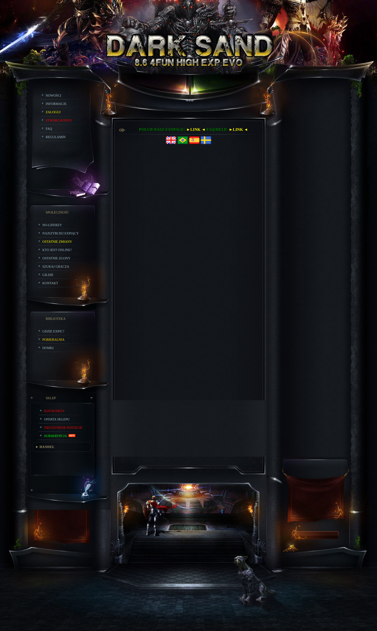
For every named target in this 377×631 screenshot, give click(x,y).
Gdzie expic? (53, 331)
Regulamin (56, 137)
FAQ (49, 129)
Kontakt (50, 283)
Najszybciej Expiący (61, 233)
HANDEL (47, 447)
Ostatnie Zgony (56, 258)
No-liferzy (52, 225)
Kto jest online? (57, 250)
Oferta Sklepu (57, 419)
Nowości (53, 95)
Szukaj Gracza (56, 266)
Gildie (48, 275)
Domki (48, 348)
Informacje (56, 104)
